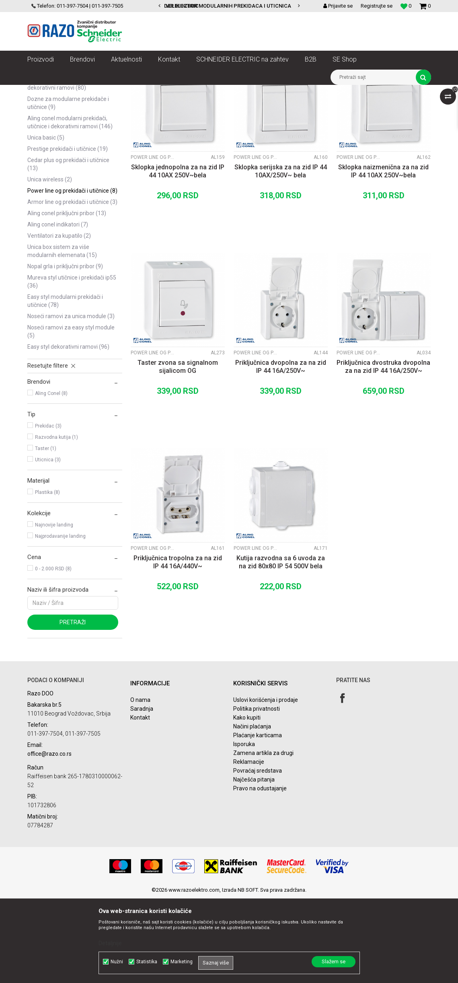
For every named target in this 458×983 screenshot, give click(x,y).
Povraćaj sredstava (257, 855)
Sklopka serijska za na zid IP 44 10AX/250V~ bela (280, 256)
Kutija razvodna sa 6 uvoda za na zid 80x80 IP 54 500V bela (280, 647)
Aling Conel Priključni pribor (66, 298)
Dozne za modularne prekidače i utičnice (68, 188)
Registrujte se (376, 6)
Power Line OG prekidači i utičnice (72, 275)
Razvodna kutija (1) (56, 522)
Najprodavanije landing (60, 621)
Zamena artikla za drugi (263, 838)
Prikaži (347, 106)
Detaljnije (110, 943)
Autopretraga (184, 106)
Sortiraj (219, 106)
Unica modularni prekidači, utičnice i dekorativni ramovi (72, 130)
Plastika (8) (47, 577)
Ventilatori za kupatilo (59, 320)
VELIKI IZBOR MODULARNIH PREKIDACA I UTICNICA (228, 6)
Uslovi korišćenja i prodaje (265, 784)
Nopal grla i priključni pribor (65, 351)
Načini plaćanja (252, 811)
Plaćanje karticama (257, 820)
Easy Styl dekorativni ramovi (68, 431)
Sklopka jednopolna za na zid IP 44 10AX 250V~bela (177, 256)
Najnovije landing (54, 610)
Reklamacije (248, 846)
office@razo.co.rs (49, 838)
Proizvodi (72, 91)
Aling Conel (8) (51, 478)
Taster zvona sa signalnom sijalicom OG (178, 451)
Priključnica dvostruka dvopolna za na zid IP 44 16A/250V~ (383, 451)
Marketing (181, 961)
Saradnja (141, 793)
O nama (140, 784)
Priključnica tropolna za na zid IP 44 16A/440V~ (177, 647)
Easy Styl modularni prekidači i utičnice (65, 385)
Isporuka (244, 829)
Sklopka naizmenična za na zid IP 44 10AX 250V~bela (383, 256)
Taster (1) (45, 533)
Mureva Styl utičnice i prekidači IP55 (71, 366)
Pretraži (73, 707)
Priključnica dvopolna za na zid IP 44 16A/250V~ (280, 451)
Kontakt (140, 802)
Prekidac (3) (48, 511)
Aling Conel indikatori (57, 309)
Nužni (117, 961)
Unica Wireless (49, 264)
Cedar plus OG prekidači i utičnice (68, 249)
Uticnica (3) (48, 544)
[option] (229, 6)
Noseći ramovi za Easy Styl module (71, 416)
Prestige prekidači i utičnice (67, 233)
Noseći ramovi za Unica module (71, 401)
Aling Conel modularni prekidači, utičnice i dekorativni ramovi (70, 207)
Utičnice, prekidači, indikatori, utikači (131, 91)
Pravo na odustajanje (260, 873)
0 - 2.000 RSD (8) (53, 653)
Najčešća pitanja (254, 864)
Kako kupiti (247, 802)
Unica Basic (45, 222)
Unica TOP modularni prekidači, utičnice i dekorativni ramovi (70, 149)
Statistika (146, 961)
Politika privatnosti (256, 793)
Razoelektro (40, 91)
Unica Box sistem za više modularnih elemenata (62, 336)
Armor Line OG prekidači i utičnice (72, 287)
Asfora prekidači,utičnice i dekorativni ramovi (59, 168)
